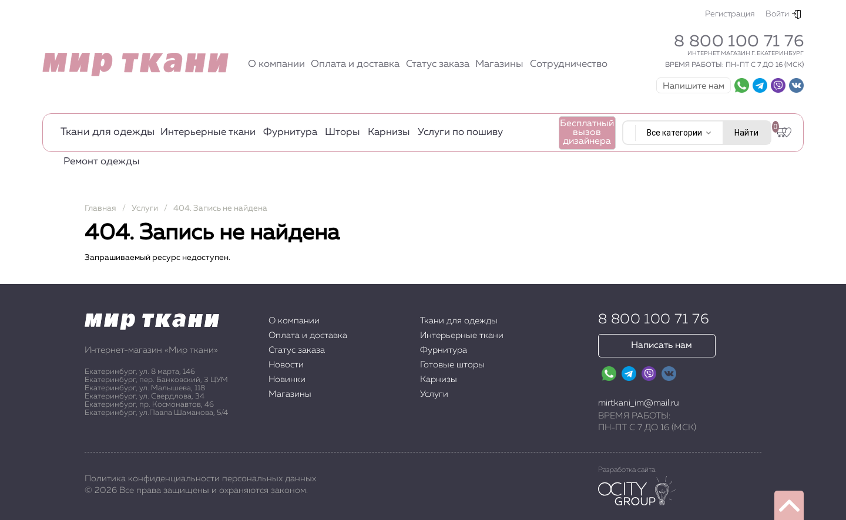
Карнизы (389, 132)
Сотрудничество (568, 64)
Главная (100, 208)
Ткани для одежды (108, 132)
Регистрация (730, 14)
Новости (286, 364)
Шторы (342, 132)
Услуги (145, 208)
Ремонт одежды (101, 162)
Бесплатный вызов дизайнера (587, 132)
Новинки (287, 379)
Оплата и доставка (355, 64)
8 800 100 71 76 (739, 42)
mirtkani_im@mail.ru (638, 403)
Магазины (499, 64)
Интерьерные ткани (208, 132)
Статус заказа (437, 64)
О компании (276, 64)
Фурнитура (290, 132)
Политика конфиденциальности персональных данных (200, 478)
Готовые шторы (452, 364)
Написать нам (661, 345)
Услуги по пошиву (460, 132)
